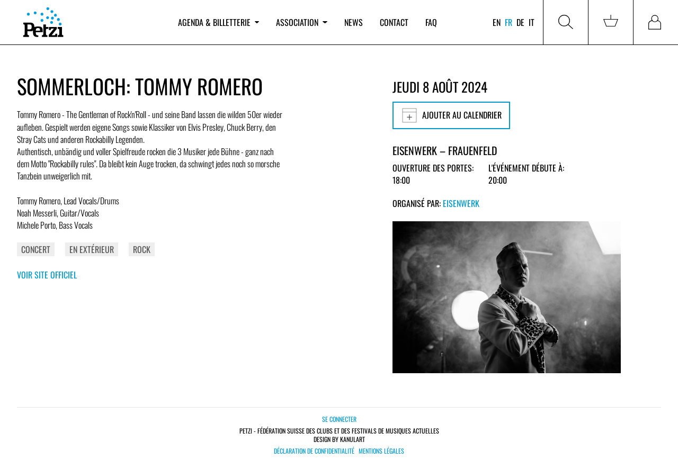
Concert (35, 249)
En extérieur (91, 249)
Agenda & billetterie (218, 22)
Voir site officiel (47, 274)
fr (508, 22)
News (353, 22)
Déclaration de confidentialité (314, 451)
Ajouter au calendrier (451, 115)
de (520, 22)
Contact (394, 22)
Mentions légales (381, 451)
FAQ (431, 22)
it (531, 22)
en (497, 22)
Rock (141, 249)
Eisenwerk (461, 203)
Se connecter (339, 418)
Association (301, 22)
